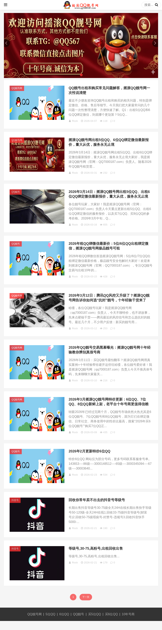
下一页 (85, 606)
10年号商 (128, 623)
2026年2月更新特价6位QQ (90, 458)
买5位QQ (94, 623)
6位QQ (64, 623)
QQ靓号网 (17, 88)
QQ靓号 (16, 194)
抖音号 (15, 507)
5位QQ (50, 623)
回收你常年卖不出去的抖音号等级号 (97, 508)
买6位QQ (111, 623)
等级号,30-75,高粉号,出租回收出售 (96, 557)
